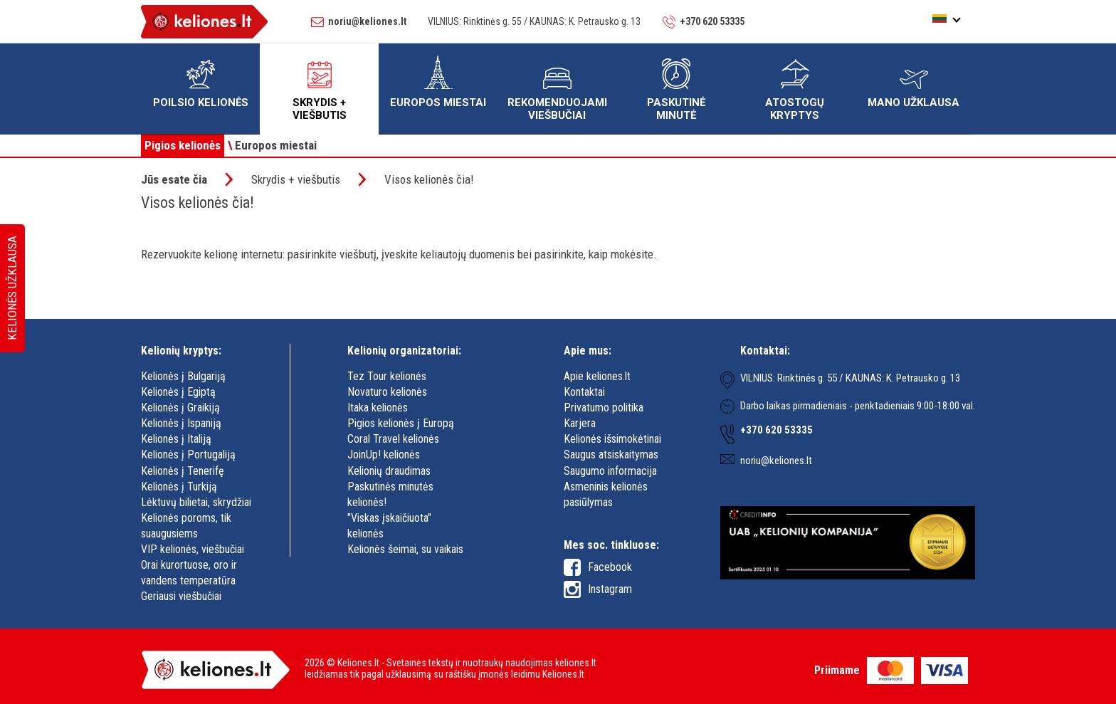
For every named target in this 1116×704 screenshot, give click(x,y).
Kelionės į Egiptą (178, 392)
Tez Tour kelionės (386, 376)
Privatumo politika (603, 407)
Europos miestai (272, 145)
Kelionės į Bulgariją (183, 376)
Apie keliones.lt (597, 376)
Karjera (580, 423)
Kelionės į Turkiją (179, 486)
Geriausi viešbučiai (181, 596)
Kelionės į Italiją (176, 439)
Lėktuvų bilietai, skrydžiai (196, 502)
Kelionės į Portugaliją (188, 454)
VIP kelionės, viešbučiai (192, 549)
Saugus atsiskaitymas (611, 454)
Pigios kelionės (182, 145)
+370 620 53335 (712, 21)
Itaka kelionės (377, 407)
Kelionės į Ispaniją (181, 423)
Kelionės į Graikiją (180, 407)
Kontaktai (584, 392)
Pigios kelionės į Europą (400, 423)
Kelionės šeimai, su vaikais (405, 549)
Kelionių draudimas (389, 471)
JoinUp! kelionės (383, 454)
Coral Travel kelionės (393, 439)
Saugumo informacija (610, 471)
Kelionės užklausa (12, 288)
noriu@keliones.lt (367, 21)
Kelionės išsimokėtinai (612, 439)
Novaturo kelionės (387, 392)
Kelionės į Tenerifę (182, 471)
